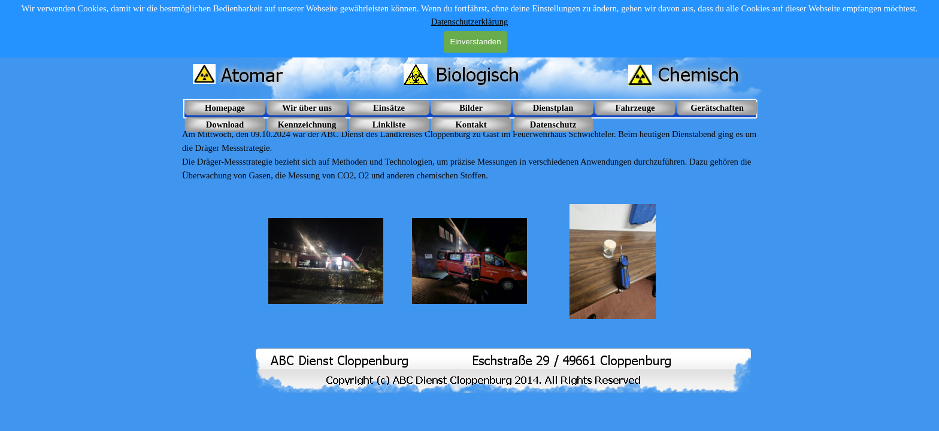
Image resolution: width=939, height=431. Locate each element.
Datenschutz (553, 124)
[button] (326, 261)
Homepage (225, 108)
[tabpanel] (469, 155)
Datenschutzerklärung (469, 21)
